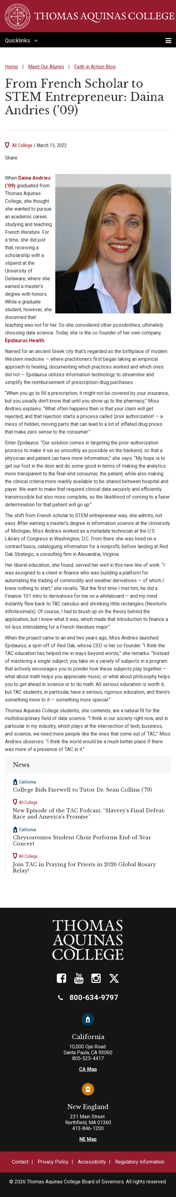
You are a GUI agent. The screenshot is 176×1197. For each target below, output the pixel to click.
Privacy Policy (53, 1162)
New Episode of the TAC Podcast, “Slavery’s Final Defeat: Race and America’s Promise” (89, 813)
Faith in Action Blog (94, 67)
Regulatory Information (139, 1162)
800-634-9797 (88, 997)
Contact (20, 1162)
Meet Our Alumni (46, 67)
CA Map (88, 1069)
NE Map (88, 1139)
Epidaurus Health (24, 340)
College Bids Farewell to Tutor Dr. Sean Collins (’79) (82, 790)
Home (11, 67)
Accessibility (92, 1162)
